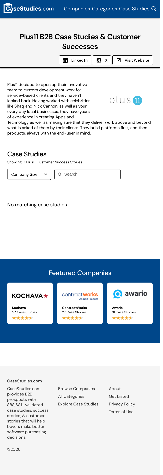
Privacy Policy (122, 404)
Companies (77, 8)
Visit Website (132, 60)
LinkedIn (75, 60)
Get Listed (119, 396)
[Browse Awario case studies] (130, 303)
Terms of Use (121, 411)
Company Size (29, 174)
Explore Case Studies (78, 404)
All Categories (71, 396)
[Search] (90, 174)
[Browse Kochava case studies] (30, 303)
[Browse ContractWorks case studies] (80, 303)
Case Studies (134, 8)
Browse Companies (76, 388)
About (115, 388)
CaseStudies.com (24, 381)
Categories (104, 8)
